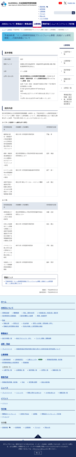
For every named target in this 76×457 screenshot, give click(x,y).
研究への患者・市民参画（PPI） (43, 323)
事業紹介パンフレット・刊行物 (51, 414)
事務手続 (4, 377)
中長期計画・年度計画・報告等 (48, 313)
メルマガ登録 (44, 18)
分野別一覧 (44, 370)
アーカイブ (5, 417)
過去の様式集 (45, 382)
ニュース (4, 388)
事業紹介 (4, 333)
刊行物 (3, 409)
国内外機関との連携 (26, 316)
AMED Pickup (24, 414)
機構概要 (16, 313)
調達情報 (44, 7)
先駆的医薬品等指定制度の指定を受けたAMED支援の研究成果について (38, 349)
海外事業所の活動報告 (9, 316)
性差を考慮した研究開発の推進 (32, 326)
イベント (4, 398)
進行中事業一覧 (7, 338)
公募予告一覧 (8, 370)
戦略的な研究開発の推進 (11, 326)
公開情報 (42, 11)
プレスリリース (7, 349)
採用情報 (42, 9)
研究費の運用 (33, 382)
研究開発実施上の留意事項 (10, 362)
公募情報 (9, 29)
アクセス (42, 14)
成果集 (35, 414)
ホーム (3, 302)
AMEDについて (7, 308)
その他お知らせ (50, 393)
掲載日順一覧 (56, 370)
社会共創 (26, 323)
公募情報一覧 (20, 370)
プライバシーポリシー (39, 449)
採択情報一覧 (33, 370)
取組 (3, 320)
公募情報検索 (6, 359)
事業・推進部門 (42, 316)
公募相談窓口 (19, 359)
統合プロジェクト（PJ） (24, 338)
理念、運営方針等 (28, 313)
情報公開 (6, 323)
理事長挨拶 (5, 313)
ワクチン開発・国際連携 (43, 338)
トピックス (19, 393)
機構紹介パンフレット (9, 414)
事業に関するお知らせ (34, 393)
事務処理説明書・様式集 (54, 359)
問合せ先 (42, 16)
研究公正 (16, 323)
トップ (4, 29)
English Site (71, 3)
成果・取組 (5, 344)
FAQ (23, 382)
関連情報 (26, 362)
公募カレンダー (34, 359)
